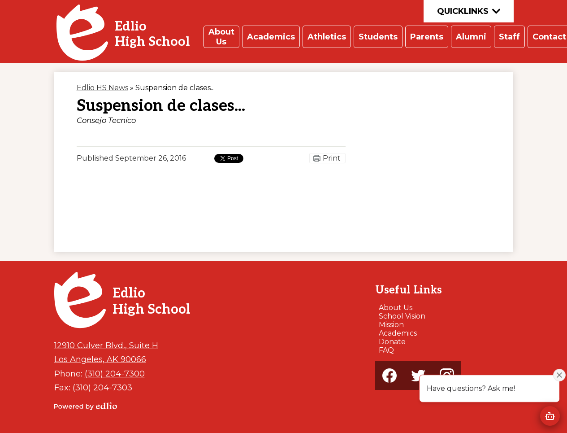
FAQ (386, 350)
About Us (395, 307)
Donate (392, 341)
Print (332, 158)
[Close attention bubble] (559, 374)
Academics (398, 333)
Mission (391, 324)
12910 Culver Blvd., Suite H (106, 345)
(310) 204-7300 (115, 373)
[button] (221, 37)
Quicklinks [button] (468, 11)
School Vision (402, 316)
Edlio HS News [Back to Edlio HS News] (102, 87)
